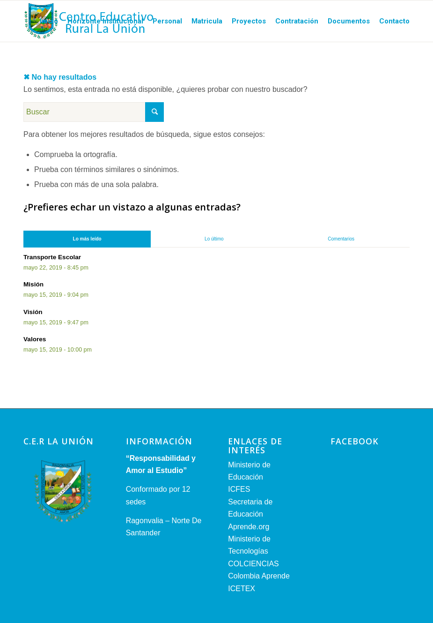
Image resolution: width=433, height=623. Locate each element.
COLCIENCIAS (253, 564)
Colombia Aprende (259, 576)
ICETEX (241, 589)
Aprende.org (248, 527)
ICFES (239, 489)
